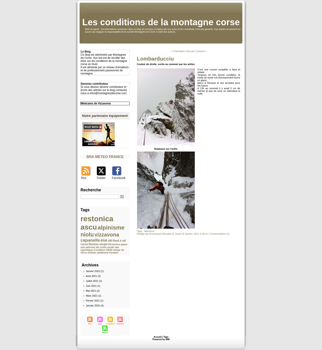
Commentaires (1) (219, 233)
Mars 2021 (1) (93, 295)
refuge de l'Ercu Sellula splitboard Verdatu (102, 251)
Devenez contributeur (94, 83)
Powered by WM (161, 339)
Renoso (94, 244)
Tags (166, 337)
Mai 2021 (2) (93, 290)
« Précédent (177, 51)
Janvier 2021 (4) (95, 305)
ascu (88, 227)
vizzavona (106, 235)
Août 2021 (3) (93, 276)
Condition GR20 (103, 250)
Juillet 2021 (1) (94, 281)
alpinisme (111, 227)
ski (110, 240)
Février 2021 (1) (94, 300)
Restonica (114, 244)
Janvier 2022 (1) (95, 271)
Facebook (118, 178)
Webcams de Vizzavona (96, 103)
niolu (87, 234)
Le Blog (86, 51)
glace (124, 244)
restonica (96, 219)
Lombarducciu (155, 59)
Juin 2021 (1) (93, 286)
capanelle (90, 240)
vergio (103, 244)
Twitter (101, 178)
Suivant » (201, 51)
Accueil (190, 51)
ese (104, 240)
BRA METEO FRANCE (105, 157)
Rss (83, 178)
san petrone (87, 247)
